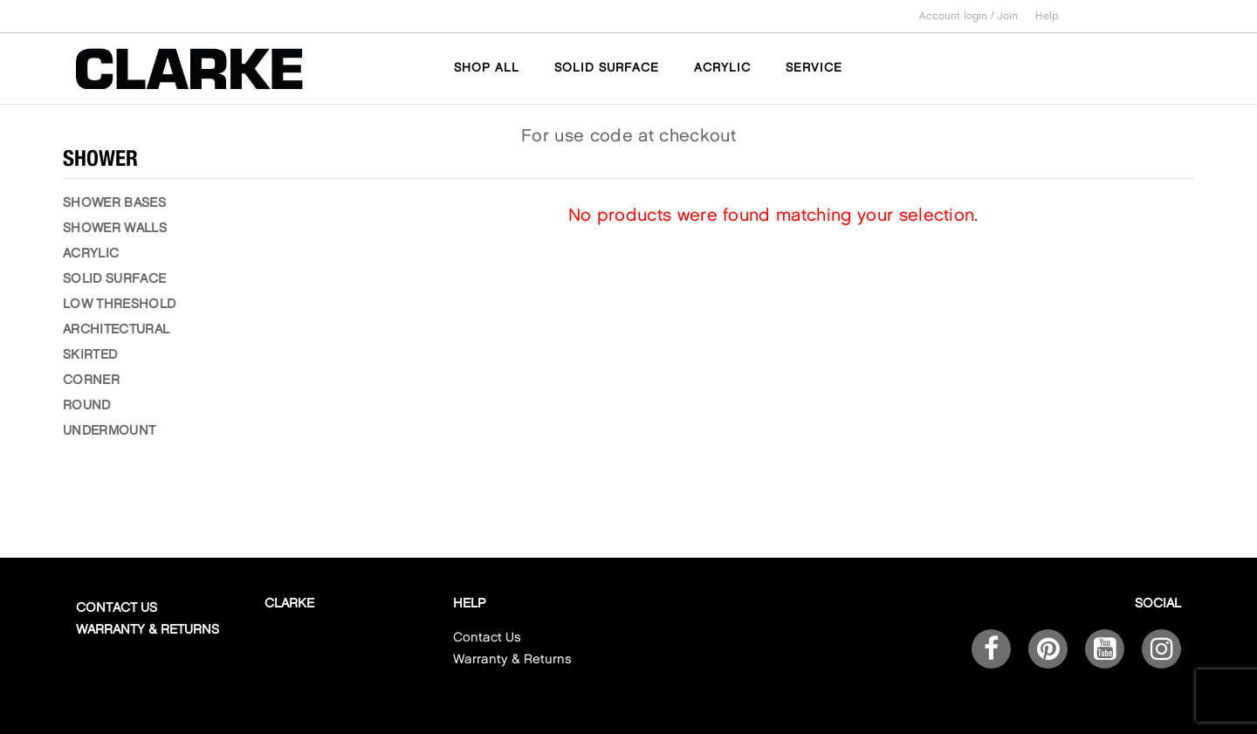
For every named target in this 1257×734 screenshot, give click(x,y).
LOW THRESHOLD (119, 304)
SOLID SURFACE (606, 67)
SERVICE (814, 67)
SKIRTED (90, 355)
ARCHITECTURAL (116, 330)
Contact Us (116, 608)
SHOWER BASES (114, 203)
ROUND (87, 406)
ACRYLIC (722, 67)
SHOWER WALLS (115, 229)
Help (1047, 16)
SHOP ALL (486, 67)
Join (1007, 16)
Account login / (958, 16)
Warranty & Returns (147, 630)
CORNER (91, 380)
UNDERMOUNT (109, 431)
